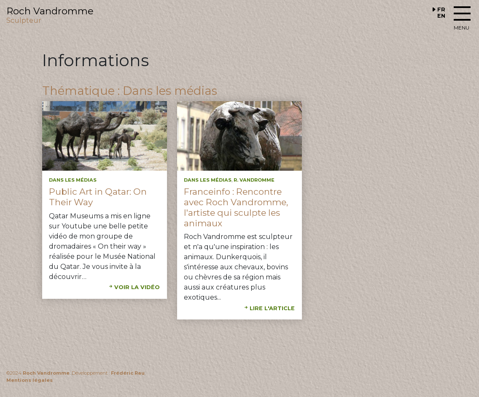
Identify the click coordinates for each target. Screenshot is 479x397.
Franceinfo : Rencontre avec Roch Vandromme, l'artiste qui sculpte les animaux (236, 207)
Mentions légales (29, 380)
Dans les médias (73, 180)
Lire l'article (272, 308)
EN (441, 16)
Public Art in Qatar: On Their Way (98, 196)
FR (441, 9)
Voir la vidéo (137, 287)
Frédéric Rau (128, 373)
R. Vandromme (254, 180)
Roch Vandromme (46, 373)
